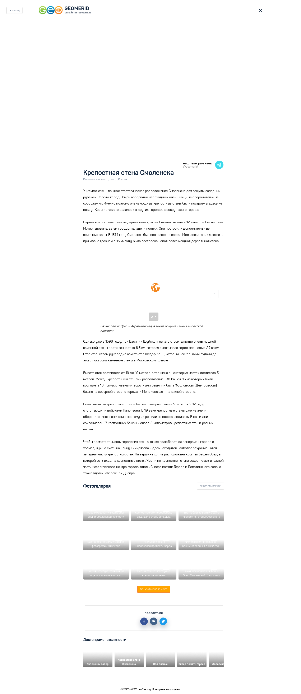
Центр (114, 179)
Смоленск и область (96, 179)
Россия (122, 179)
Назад (16, 10)
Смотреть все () (210, 486)
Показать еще (153, 589)
